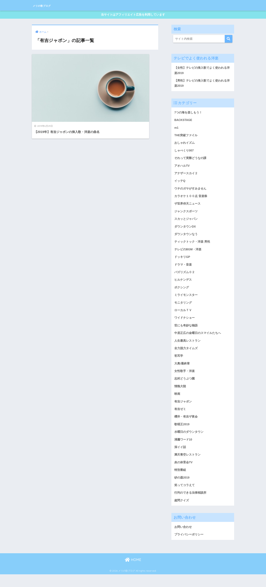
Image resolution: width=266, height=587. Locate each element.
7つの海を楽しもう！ (188, 114)
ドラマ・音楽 (183, 270)
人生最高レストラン (187, 348)
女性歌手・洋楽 (184, 380)
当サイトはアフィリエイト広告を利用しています (133, 15)
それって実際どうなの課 (190, 161)
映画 (177, 403)
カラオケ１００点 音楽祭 (190, 200)
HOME (133, 572)
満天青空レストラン (187, 465)
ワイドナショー (184, 325)
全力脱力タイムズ (186, 356)
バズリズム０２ (184, 278)
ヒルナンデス (183, 286)
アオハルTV (182, 169)
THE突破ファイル (186, 137)
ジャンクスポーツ (186, 216)
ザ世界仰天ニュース (187, 208)
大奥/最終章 (182, 372)
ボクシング (181, 294)
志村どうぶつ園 (184, 387)
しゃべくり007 (184, 153)
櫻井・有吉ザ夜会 (186, 426)
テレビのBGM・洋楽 (188, 255)
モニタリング (183, 309)
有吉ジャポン (183, 411)
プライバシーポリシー (188, 547)
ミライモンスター (186, 301)
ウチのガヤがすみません (190, 192)
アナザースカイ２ (186, 177)
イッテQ (179, 184)
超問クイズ (181, 512)
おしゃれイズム (184, 145)
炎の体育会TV (183, 473)
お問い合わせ (183, 539)
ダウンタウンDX (185, 231)
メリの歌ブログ (48, 5)
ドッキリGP (182, 262)
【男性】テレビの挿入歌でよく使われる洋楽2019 (202, 84)
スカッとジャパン (186, 223)
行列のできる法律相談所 (190, 504)
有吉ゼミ (180, 418)
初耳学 (178, 364)
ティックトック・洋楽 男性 (192, 247)
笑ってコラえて (184, 497)
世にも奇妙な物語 (186, 333)
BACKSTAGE (183, 122)
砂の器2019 (182, 489)
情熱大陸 (180, 395)
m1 (176, 130)
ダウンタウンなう (186, 239)
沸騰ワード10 (183, 450)
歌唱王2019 (182, 434)
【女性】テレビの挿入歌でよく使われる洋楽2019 (202, 71)
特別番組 (180, 481)
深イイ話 (180, 458)
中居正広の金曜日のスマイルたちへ (197, 341)
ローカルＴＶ (183, 317)
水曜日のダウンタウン (188, 442)
